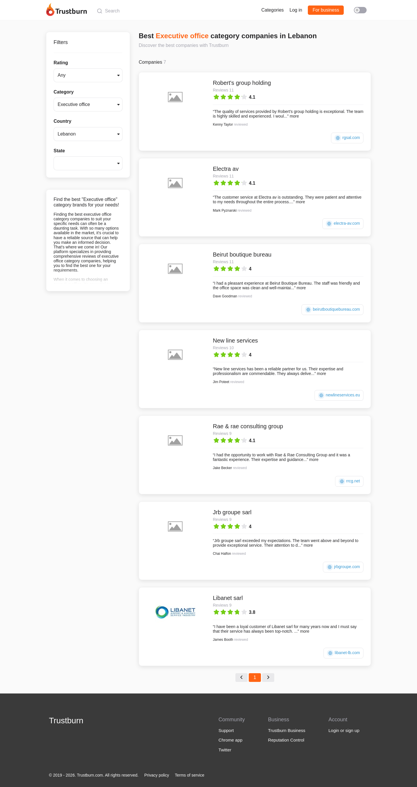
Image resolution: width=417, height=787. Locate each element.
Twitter (225, 749)
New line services (235, 340)
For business (325, 10)
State (59, 150)
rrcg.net (349, 481)
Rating (61, 62)
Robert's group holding (242, 83)
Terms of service (189, 775)
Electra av (226, 169)
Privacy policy (156, 775)
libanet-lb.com (343, 653)
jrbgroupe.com (343, 567)
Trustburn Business (287, 730)
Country (62, 121)
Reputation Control (286, 739)
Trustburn (66, 720)
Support (226, 730)
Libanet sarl (228, 598)
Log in (296, 10)
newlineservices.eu (339, 395)
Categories (272, 10)
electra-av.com (343, 223)
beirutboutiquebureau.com (332, 309)
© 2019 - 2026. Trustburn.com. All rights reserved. (93, 775)
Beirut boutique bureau (242, 254)
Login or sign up (343, 730)
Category (64, 91)
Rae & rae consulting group (248, 426)
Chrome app (231, 739)
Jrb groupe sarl (232, 512)
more (294, 116)
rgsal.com (347, 138)
